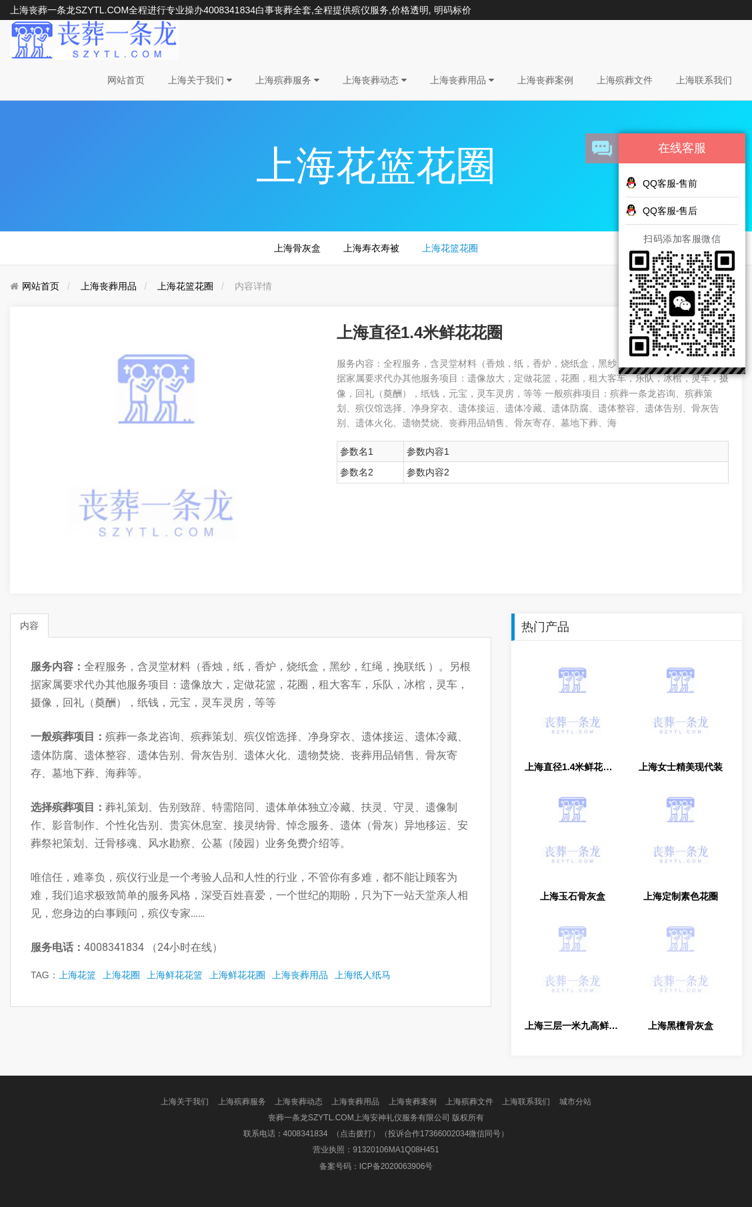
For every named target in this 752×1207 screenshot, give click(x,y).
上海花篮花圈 (450, 248)
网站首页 (126, 80)
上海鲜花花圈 (237, 975)
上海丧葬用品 (462, 80)
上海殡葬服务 (287, 80)
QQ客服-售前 (661, 183)
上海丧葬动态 (375, 80)
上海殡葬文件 (625, 80)
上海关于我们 (200, 80)
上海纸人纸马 (363, 975)
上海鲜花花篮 (175, 975)
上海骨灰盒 (297, 248)
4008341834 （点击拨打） (331, 1133)
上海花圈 (121, 975)
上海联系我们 (704, 80)
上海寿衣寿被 (371, 248)
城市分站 (575, 1101)
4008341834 (229, 10)
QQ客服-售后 (661, 210)
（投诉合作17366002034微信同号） (444, 1133)
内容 (29, 625)
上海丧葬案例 (545, 80)
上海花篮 (77, 975)
